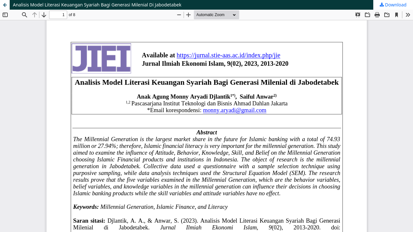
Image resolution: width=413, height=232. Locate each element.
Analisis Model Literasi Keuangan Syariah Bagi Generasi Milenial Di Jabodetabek (97, 5)
